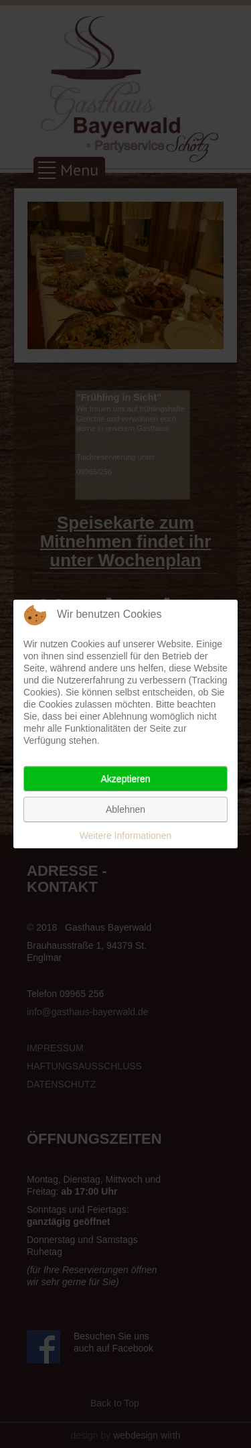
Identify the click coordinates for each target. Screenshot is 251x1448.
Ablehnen (125, 809)
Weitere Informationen (125, 835)
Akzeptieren (126, 778)
